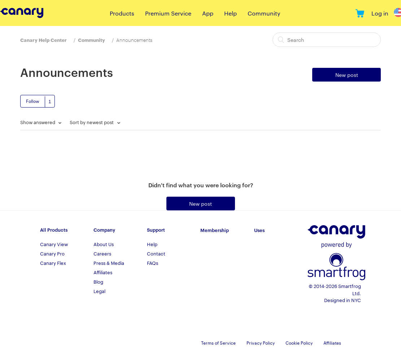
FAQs (152, 262)
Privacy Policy (261, 342)
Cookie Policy (299, 342)
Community (264, 13)
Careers (102, 253)
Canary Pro (52, 253)
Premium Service (168, 13)
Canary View (54, 244)
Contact (156, 253)
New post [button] (346, 74)
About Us (103, 244)
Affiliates (102, 272)
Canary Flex (53, 262)
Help (230, 13)
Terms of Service (218, 342)
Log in (379, 13)
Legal (99, 291)
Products (122, 13)
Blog (98, 281)
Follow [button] (32, 100)
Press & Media (108, 262)
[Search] (327, 39)
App (207, 13)
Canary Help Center (43, 39)
